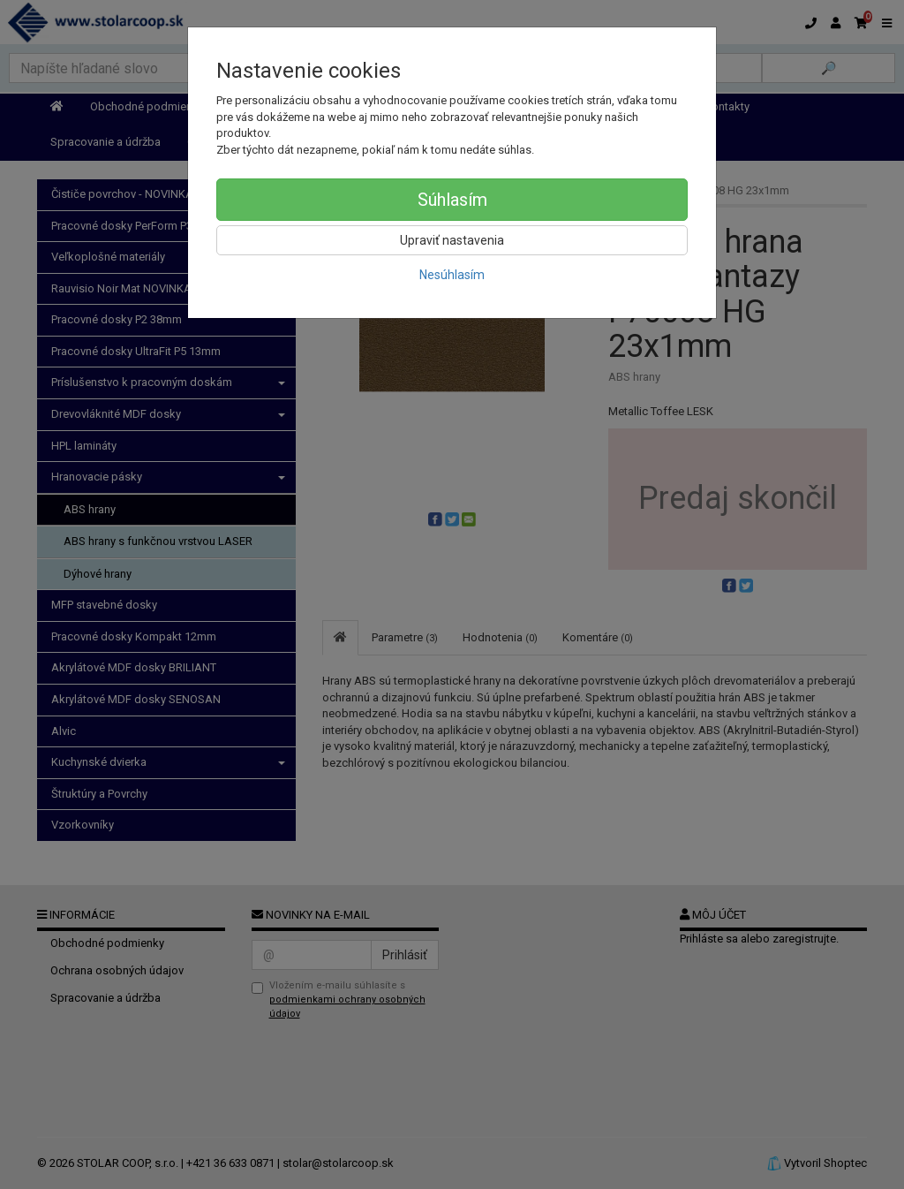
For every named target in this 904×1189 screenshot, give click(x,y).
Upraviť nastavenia (452, 240)
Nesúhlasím (452, 275)
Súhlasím (452, 199)
